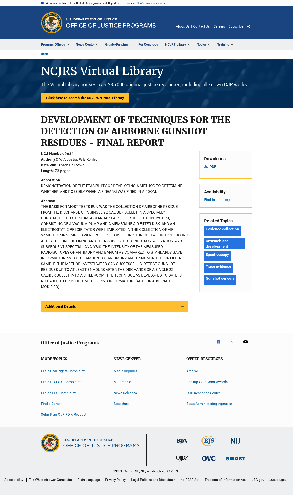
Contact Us (201, 26)
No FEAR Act (189, 480)
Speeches (121, 404)
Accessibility (13, 480)
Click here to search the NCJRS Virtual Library (85, 98)
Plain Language (88, 480)
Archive (192, 371)
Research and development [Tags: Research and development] (217, 243)
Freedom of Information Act (225, 480)
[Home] (111, 23)
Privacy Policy (115, 480)
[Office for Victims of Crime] (209, 461)
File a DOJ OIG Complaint (61, 382)
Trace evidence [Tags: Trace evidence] (218, 266)
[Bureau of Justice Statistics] (208, 447)
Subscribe (236, 26)
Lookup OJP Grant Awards (207, 382)
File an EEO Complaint (58, 393)
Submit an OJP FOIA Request (63, 414)
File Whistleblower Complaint (50, 480)
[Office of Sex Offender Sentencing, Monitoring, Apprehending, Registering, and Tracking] (235, 461)
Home (44, 53)
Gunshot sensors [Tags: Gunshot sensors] (220, 278)
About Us (183, 26)
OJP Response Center (203, 393)
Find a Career (51, 404)
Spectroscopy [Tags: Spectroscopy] (217, 254)
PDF (212, 166)
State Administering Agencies (209, 404)
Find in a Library (217, 199)
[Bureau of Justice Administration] (182, 444)
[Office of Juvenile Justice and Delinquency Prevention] (182, 462)
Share (252, 29)
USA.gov (257, 480)
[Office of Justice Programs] (52, 22)
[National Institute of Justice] (235, 444)
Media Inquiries (125, 371)
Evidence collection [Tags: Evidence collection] (222, 229)
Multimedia (122, 382)
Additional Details (60, 306)
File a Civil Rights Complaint (63, 371)
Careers (219, 26)
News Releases (125, 393)
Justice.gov (277, 480)
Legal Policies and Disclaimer (153, 480)
